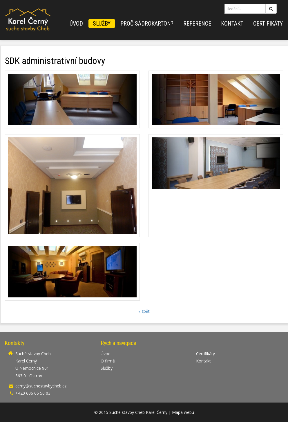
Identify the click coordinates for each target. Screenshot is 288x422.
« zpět (144, 311)
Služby (102, 23)
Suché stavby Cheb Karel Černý (138, 412)
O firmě (108, 361)
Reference (197, 23)
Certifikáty (268, 23)
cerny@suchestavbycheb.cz (40, 386)
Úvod (76, 23)
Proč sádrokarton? (146, 23)
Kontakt (232, 23)
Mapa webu (183, 412)
